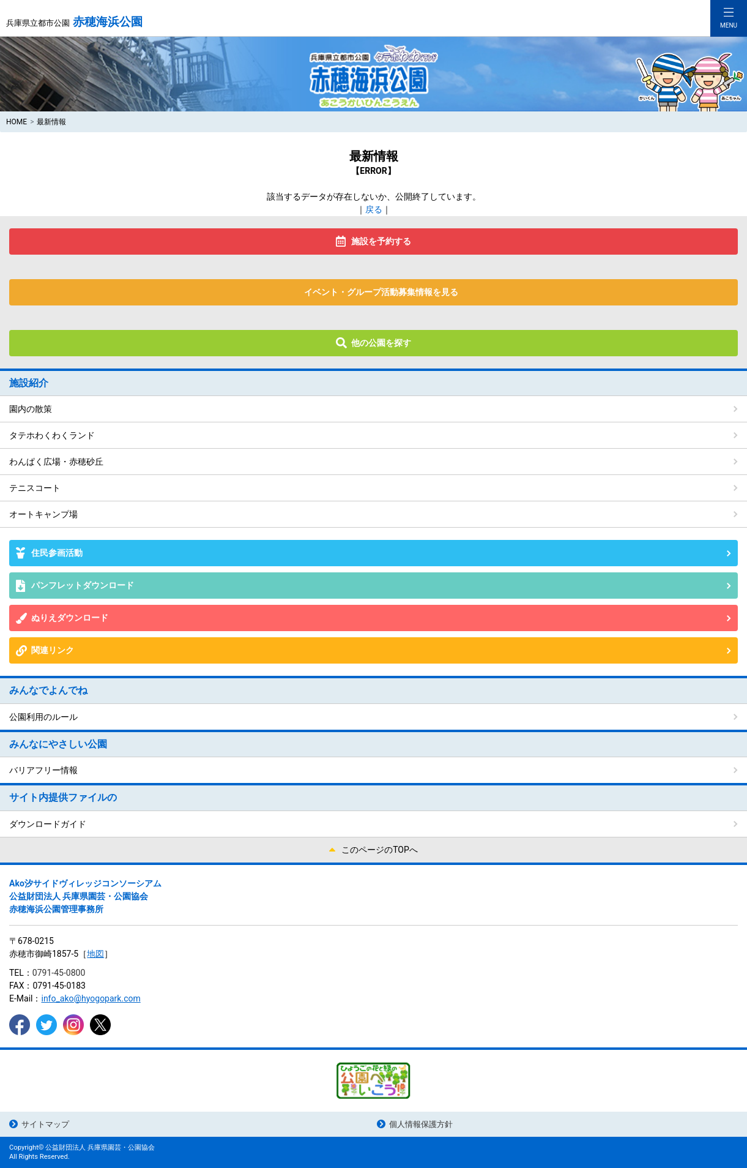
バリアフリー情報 (43, 770)
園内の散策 (30, 409)
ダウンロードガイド (47, 824)
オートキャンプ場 (43, 514)
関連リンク (52, 650)
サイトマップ (45, 1124)
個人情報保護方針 (421, 1124)
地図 (95, 954)
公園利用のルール (43, 717)
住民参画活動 (57, 553)
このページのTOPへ (379, 850)
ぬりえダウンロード (69, 618)
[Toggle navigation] (728, 18)
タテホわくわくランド (52, 435)
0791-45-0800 (58, 973)
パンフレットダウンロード (82, 585)
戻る (373, 209)
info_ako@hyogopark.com (90, 998)
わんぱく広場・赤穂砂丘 (56, 461)
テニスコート (35, 488)
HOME (16, 122)
